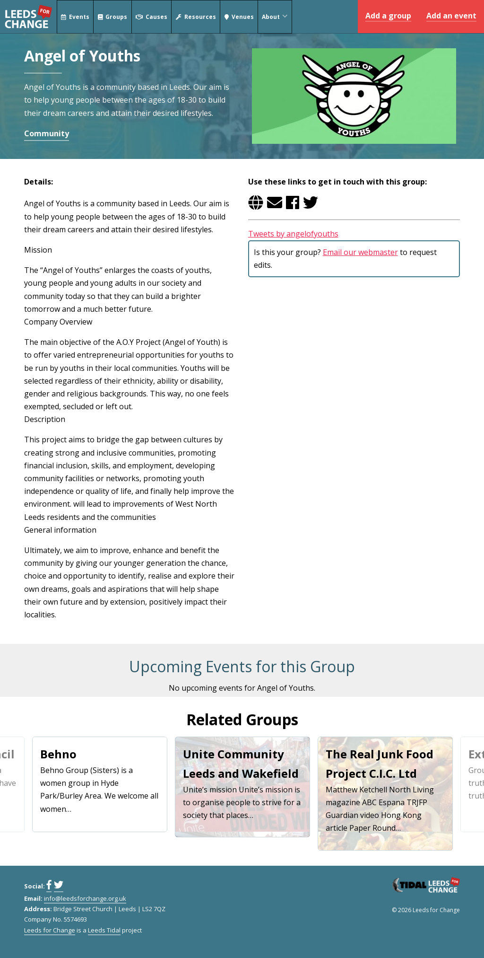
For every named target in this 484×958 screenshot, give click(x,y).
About (277, 17)
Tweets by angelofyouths (293, 234)
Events (75, 17)
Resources (196, 17)
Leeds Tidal (104, 930)
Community (46, 133)
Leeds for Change (28, 16)
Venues (239, 17)
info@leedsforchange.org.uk (85, 898)
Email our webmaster (360, 252)
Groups (113, 17)
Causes (151, 17)
